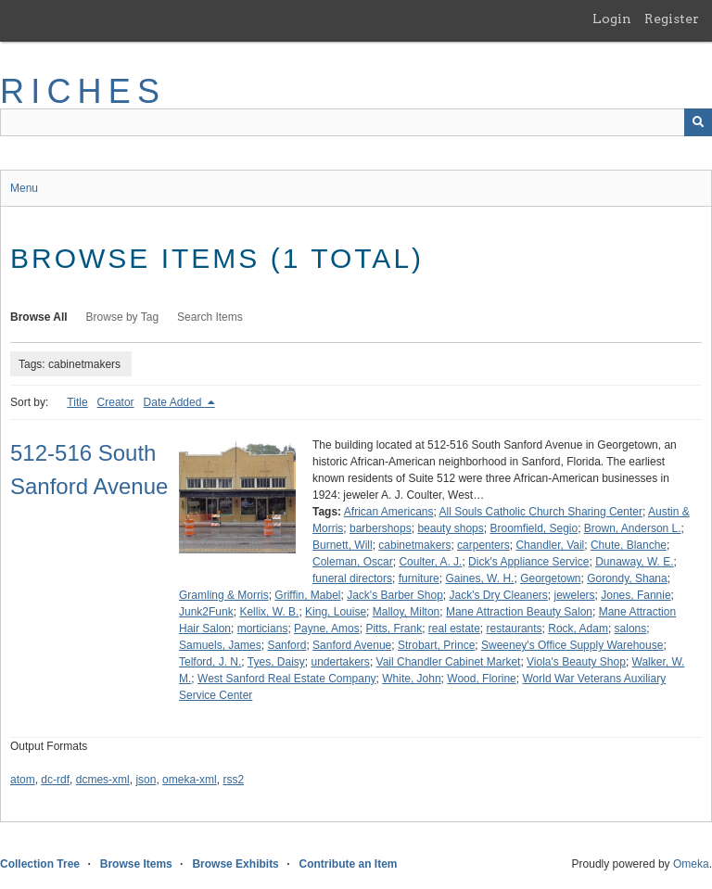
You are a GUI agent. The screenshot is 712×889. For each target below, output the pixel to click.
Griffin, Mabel (307, 595)
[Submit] (698, 122)
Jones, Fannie (635, 595)
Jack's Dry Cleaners (499, 595)
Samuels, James (220, 645)
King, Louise (335, 611)
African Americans (389, 511)
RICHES (83, 91)
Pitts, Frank (393, 628)
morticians (262, 628)
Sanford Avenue (351, 645)
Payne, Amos (327, 628)
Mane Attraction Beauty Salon (519, 611)
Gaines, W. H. (479, 578)
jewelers (574, 595)
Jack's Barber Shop (395, 595)
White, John (411, 678)
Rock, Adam (578, 628)
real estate (454, 628)
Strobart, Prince (436, 645)
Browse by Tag (122, 317)
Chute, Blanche (629, 545)
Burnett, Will (342, 545)
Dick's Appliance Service (528, 561)
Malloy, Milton (406, 611)
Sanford (286, 645)
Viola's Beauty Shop (576, 661)
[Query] (356, 122)
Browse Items (136, 863)
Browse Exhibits (235, 863)
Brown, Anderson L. (632, 528)
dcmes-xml (103, 779)
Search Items (210, 317)
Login (611, 18)
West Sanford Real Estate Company (286, 678)
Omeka (691, 863)
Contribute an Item (348, 863)
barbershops (381, 528)
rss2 (233, 779)
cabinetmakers (414, 545)
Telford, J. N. (210, 661)
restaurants (514, 628)
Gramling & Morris (224, 595)
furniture (419, 578)
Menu (24, 188)
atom (22, 779)
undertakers (341, 661)
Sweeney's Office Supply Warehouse (572, 645)
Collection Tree (40, 863)
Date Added (174, 402)
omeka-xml (189, 779)
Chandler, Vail (549, 545)
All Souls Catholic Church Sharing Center (540, 511)
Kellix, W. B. (269, 611)
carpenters (483, 545)
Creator (115, 402)
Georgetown (550, 578)
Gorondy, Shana (627, 578)
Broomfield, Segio (534, 528)
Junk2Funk (206, 611)
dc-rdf (55, 779)
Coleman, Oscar (352, 561)
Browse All (39, 317)
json (145, 779)
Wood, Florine (481, 678)
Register (671, 18)
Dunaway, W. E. (634, 561)
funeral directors (352, 578)
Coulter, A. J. (430, 561)
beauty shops (450, 528)
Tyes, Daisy (276, 661)
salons (631, 628)
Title (77, 402)
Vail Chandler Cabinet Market (448, 661)
